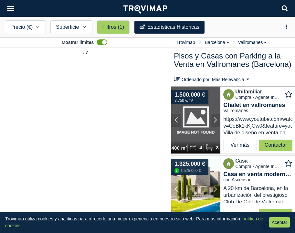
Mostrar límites (78, 42)
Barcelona (217, 42)
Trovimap (185, 42)
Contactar (276, 145)
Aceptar (279, 222)
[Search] (284, 8)
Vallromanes (252, 42)
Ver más (239, 145)
